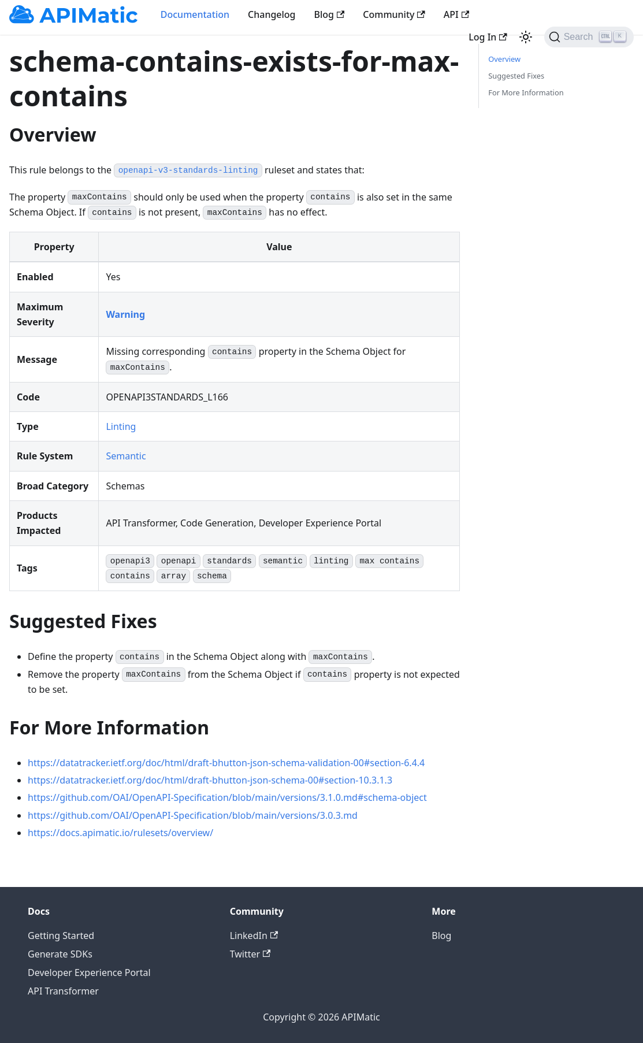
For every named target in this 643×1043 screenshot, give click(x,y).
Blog (329, 14)
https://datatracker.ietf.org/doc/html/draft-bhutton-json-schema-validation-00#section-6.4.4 (226, 762)
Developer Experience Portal (89, 972)
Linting (121, 426)
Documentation (195, 14)
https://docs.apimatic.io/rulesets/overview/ (120, 832)
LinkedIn (254, 935)
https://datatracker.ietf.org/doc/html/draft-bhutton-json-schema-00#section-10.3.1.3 (210, 780)
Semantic (126, 456)
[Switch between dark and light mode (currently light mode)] (525, 37)
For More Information (525, 92)
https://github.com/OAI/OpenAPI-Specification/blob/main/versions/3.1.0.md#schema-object (227, 797)
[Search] (589, 37)
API (456, 14)
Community (394, 14)
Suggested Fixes (516, 75)
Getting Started (61, 935)
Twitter (250, 954)
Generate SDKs (60, 954)
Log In (488, 37)
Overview (504, 59)
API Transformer (63, 991)
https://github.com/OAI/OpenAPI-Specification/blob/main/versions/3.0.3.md (193, 815)
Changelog (272, 14)
